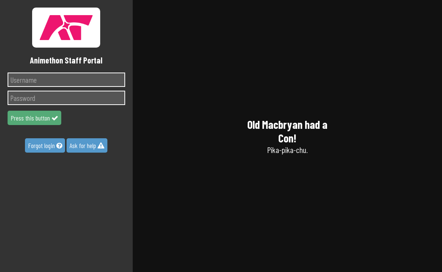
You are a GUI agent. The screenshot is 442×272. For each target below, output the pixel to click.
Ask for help (87, 145)
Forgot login (45, 145)
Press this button (34, 118)
